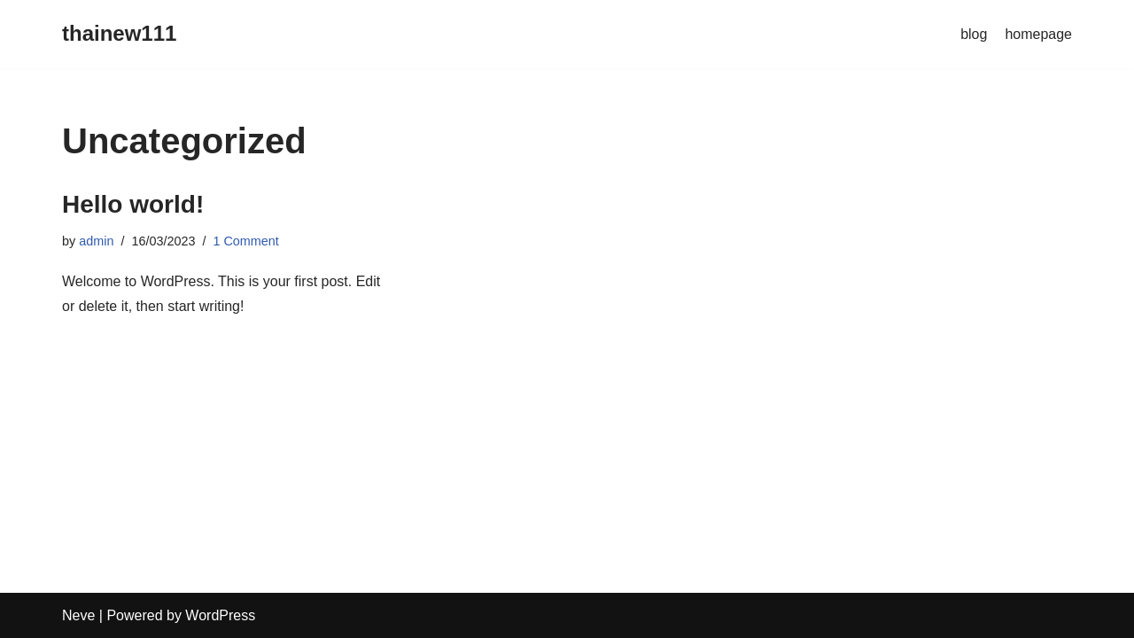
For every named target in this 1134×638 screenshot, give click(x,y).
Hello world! (133, 204)
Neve (78, 615)
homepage (1038, 34)
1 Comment (245, 241)
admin (96, 241)
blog (973, 34)
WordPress (220, 615)
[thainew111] (119, 34)
